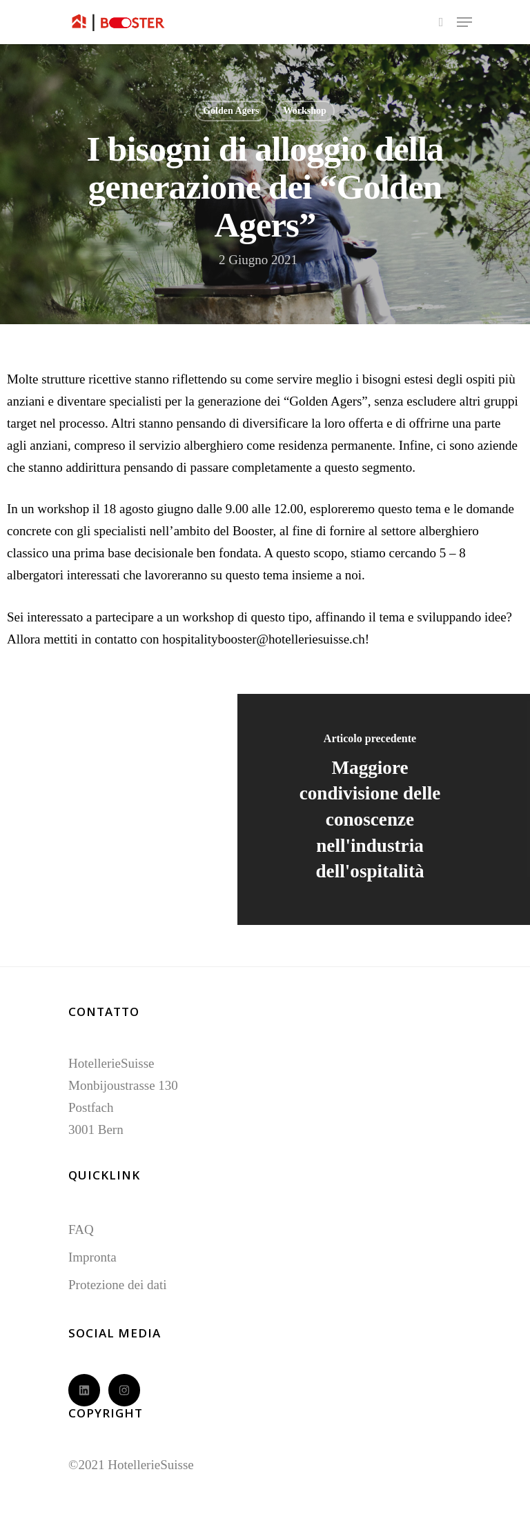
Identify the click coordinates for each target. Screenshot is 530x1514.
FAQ (81, 1229)
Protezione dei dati (117, 1284)
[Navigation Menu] (464, 22)
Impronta (92, 1257)
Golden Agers (231, 111)
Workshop (305, 111)
